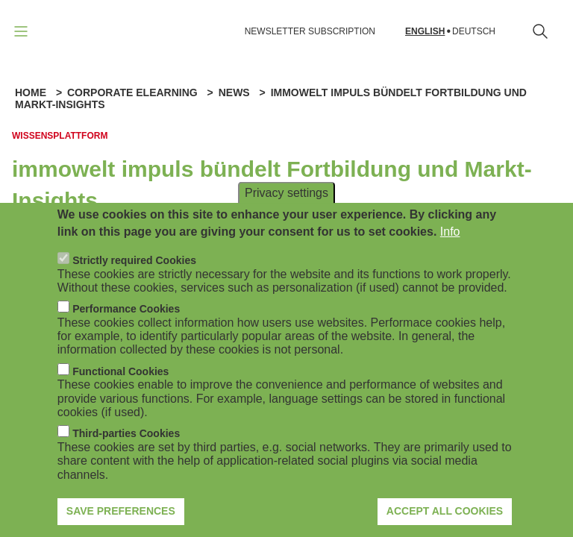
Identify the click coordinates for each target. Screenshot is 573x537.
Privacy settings (286, 206)
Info (450, 244)
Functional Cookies (120, 384)
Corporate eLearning (132, 92)
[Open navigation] (21, 31)
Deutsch (473, 32)
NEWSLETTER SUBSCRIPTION (310, 31)
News (234, 92)
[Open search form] (540, 31)
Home (30, 92)
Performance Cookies (126, 322)
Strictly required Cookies (134, 274)
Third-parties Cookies (126, 447)
